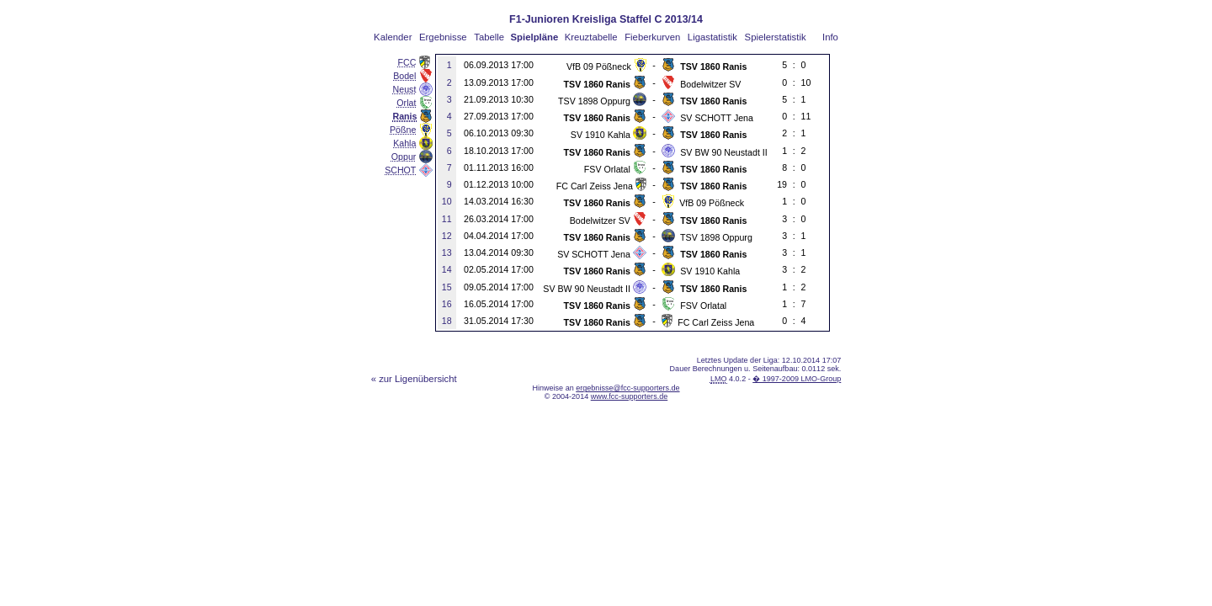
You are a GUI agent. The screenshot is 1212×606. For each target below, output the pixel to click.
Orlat (406, 103)
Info (830, 37)
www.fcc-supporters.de (629, 396)
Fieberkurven (652, 37)
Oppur (404, 157)
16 (447, 304)
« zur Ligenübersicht (414, 379)
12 (447, 236)
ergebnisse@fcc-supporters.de (627, 388)
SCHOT (400, 170)
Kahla (404, 143)
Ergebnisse (443, 37)
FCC (407, 62)
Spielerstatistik (775, 37)
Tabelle (489, 37)
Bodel (404, 76)
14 (447, 269)
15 (447, 287)
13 (447, 252)
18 (447, 321)
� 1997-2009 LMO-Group (796, 379)
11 (447, 219)
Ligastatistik (712, 37)
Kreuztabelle (591, 37)
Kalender (393, 37)
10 (447, 201)
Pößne (403, 130)
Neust (405, 89)
